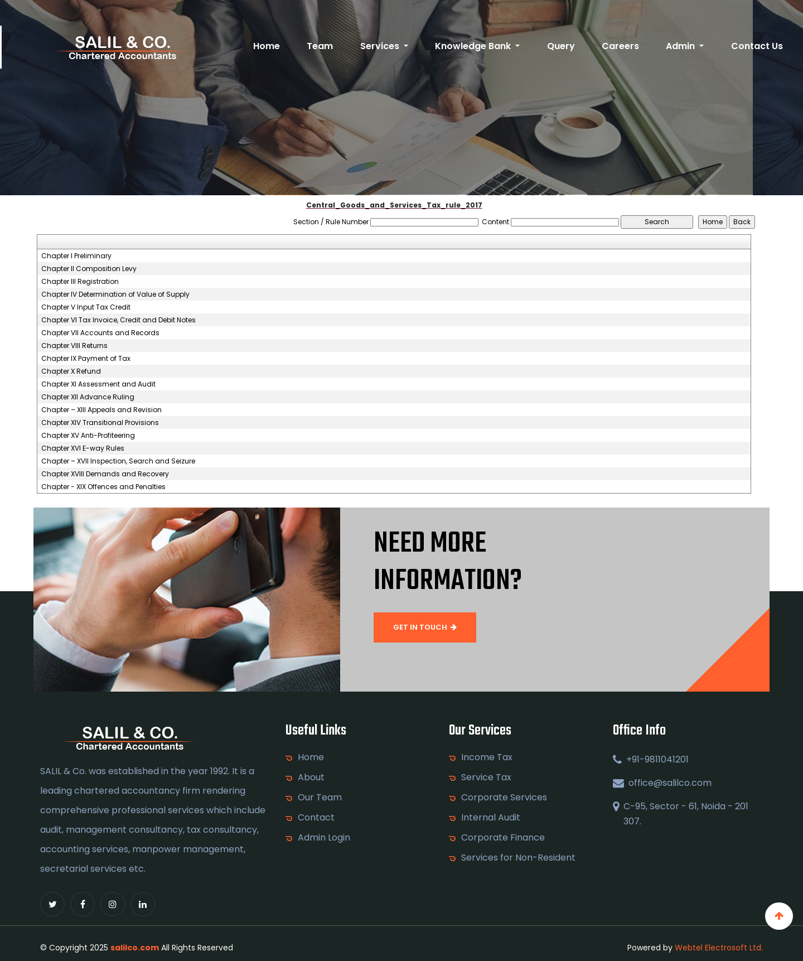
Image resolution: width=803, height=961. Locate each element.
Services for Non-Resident (518, 857)
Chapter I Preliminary (76, 256)
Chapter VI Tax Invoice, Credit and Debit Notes (118, 320)
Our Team (320, 797)
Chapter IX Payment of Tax (85, 358)
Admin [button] (681, 46)
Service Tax (486, 777)
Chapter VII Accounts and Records (100, 333)
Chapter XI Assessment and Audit (98, 384)
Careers (620, 46)
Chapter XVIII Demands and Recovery (105, 474)
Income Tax (486, 757)
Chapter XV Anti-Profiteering (88, 435)
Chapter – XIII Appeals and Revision (101, 409)
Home (266, 46)
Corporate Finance (503, 837)
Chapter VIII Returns (74, 345)
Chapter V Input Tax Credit (85, 307)
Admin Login (324, 837)
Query (561, 46)
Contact (316, 817)
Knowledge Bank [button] (474, 46)
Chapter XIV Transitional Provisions (100, 422)
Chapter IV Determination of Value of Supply (115, 294)
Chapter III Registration (80, 281)
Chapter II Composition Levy (89, 268)
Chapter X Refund (71, 371)
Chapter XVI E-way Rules (82, 448)
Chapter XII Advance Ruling (87, 397)
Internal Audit (490, 817)
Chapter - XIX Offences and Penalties (103, 486)
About (311, 777)
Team (320, 46)
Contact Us (757, 46)
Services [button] (381, 46)
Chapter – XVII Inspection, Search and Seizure (118, 461)
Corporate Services (504, 797)
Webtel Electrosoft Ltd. (719, 947)
